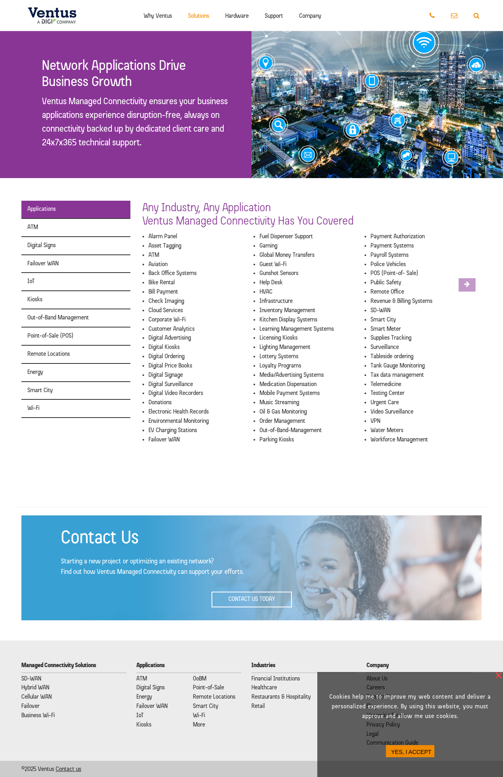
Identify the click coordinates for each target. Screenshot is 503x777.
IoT (31, 281)
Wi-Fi (33, 408)
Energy (35, 372)
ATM (32, 227)
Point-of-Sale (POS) (50, 336)
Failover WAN (43, 263)
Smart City (40, 390)
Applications (41, 209)
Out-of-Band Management (58, 318)
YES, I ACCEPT (411, 752)
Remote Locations (48, 354)
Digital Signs (41, 245)
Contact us (68, 769)
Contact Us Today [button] (251, 599)
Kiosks (34, 299)
